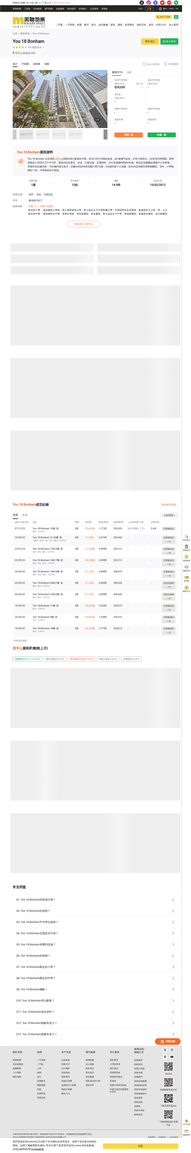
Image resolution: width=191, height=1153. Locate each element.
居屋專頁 (41, 1099)
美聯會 (104, 8)
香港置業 (138, 1103)
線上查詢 (169, 41)
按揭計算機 (66, 1086)
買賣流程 (41, 1103)
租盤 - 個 (162, 134)
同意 (172, 1148)
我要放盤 (167, 1136)
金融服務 (60, 8)
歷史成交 (150, 41)
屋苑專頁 (25, 33)
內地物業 (37, 8)
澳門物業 (49, 8)
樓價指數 (90, 1065)
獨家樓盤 (41, 1090)
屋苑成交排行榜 (93, 1086)
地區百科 (90, 1090)
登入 (141, 8)
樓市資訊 (114, 1074)
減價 (39, 1078)
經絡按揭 (138, 1107)
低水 (39, 1082)
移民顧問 (71, 8)
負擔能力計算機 (68, 1090)
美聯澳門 (138, 1082)
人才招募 (17, 1078)
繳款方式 (65, 1099)
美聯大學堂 (139, 1116)
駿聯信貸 (138, 1120)
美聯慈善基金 (116, 1082)
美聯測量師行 (140, 1099)
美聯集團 (17, 8)
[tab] (15, 514)
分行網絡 (65, 1074)
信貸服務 (94, 8)
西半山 (58, 158)
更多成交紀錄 (169, 504)
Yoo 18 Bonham (40, 33)
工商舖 (27, 8)
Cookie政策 (61, 1149)
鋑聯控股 (138, 1069)
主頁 (15, 33)
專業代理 (65, 1069)
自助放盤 (65, 1065)
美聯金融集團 (140, 1086)
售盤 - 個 (129, 134)
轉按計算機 (66, 1094)
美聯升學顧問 (140, 1095)
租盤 (39, 1094)
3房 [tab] (129, 72)
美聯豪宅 (41, 1086)
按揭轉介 (83, 8)
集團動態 (17, 1074)
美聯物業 (138, 1065)
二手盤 (40, 1069)
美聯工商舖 (139, 1074)
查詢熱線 (65, 1078)
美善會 (113, 1086)
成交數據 (90, 1082)
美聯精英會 (115, 1078)
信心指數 (90, 1069)
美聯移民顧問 (140, 1090)
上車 (39, 1074)
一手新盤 (41, 1065)
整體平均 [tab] (117, 72)
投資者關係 (18, 1069)
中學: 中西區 (46, 206)
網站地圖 (17, 1082)
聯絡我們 (65, 1082)
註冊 (149, 8)
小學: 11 (32, 206)
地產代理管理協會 (118, 1090)
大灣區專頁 (115, 1069)
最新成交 (90, 1074)
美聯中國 (138, 1078)
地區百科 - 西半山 (96, 223)
